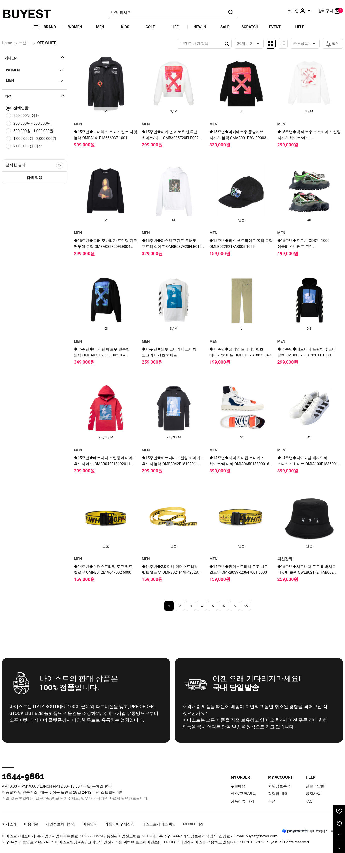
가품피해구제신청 (120, 824)
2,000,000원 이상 (27, 146)
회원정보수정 (279, 786)
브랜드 (24, 43)
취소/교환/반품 (243, 793)
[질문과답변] (45, 798)
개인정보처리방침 (61, 824)
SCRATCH (249, 27)
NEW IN (200, 27)
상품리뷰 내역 (242, 801)
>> (246, 606)
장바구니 (330, 11)
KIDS (125, 27)
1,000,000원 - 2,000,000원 (34, 138)
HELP (300, 27)
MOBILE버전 (193, 824)
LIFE (174, 27)
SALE (224, 27)
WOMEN (75, 27)
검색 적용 (34, 177)
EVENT (275, 27)
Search (227, 44)
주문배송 (238, 786)
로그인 (299, 11)
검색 (231, 12)
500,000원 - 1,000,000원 (33, 131)
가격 (35, 96)
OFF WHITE (46, 43)
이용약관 (31, 824)
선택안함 (20, 108)
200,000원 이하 (26, 115)
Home (7, 43)
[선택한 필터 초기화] (59, 165)
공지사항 (313, 793)
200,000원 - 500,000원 (32, 123)
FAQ (309, 801)
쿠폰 (272, 801)
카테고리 (35, 57)
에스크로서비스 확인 (159, 824)
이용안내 (90, 824)
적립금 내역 (278, 793)
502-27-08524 (91, 836)
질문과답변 (315, 786)
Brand (50, 27)
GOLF (150, 27)
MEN (100, 27)
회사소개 (9, 824)
